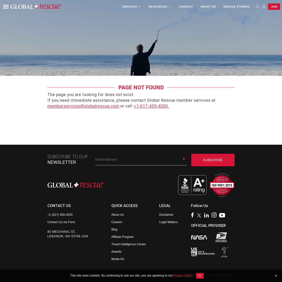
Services (131, 6)
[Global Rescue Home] (36, 6)
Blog (114, 229)
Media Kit (117, 259)
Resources (160, 6)
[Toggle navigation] (5, 6)
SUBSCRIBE (213, 160)
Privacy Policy (182, 275)
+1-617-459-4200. (151, 106)
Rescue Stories (236, 6)
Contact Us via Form (61, 222)
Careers (116, 222)
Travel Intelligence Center (128, 244)
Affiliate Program (122, 236)
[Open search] (257, 6)
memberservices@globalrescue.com (83, 106)
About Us (208, 6)
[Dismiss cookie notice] (276, 276)
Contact (186, 6)
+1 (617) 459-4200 (59, 214)
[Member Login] (263, 6)
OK (199, 275)
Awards (116, 251)
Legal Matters (168, 222)
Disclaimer (166, 214)
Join (274, 6)
